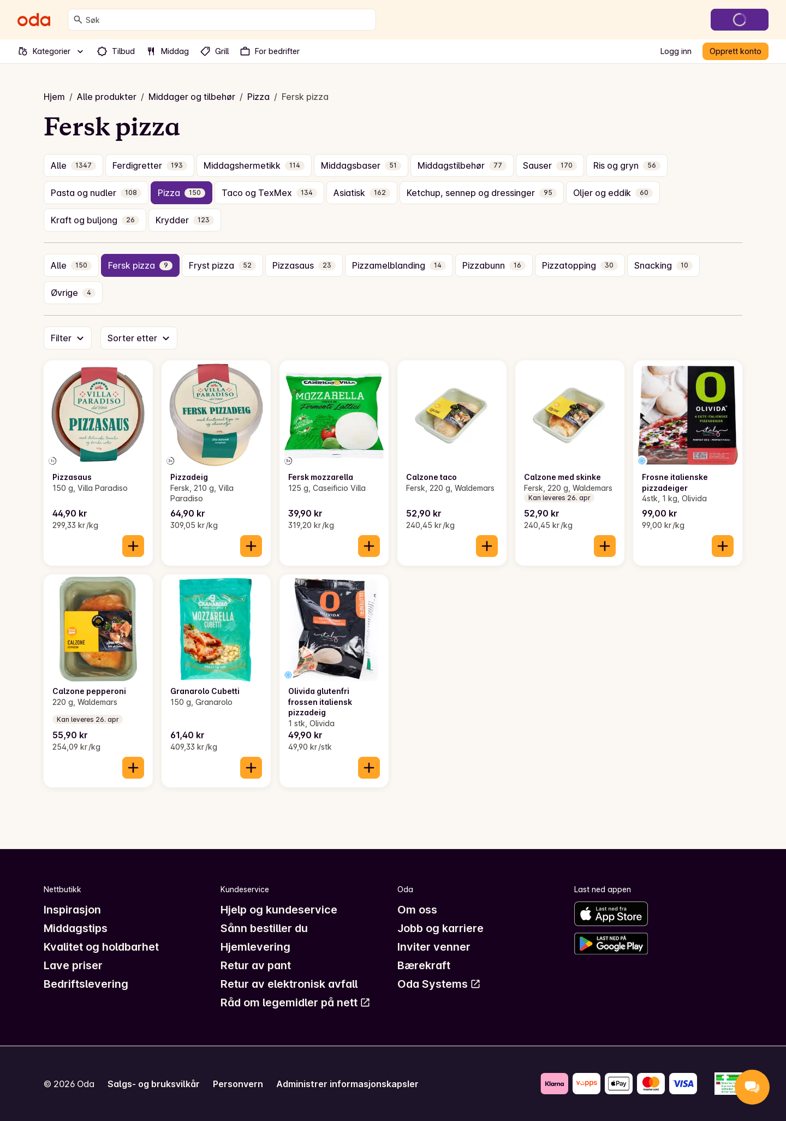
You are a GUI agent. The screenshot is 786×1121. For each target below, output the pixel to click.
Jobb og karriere (440, 928)
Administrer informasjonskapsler (347, 1083)
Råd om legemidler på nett (296, 1002)
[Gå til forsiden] (33, 19)
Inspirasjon (72, 909)
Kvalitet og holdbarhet (101, 946)
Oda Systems (439, 983)
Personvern (238, 1083)
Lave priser (73, 965)
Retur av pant (256, 965)
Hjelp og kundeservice (279, 909)
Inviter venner (434, 946)
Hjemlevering (255, 946)
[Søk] (78, 19)
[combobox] (228, 19)
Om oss (417, 909)
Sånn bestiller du (264, 928)
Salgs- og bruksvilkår (154, 1083)
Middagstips (76, 928)
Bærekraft (423, 965)
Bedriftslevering (86, 983)
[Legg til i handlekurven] (133, 546)
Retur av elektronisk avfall (289, 983)
